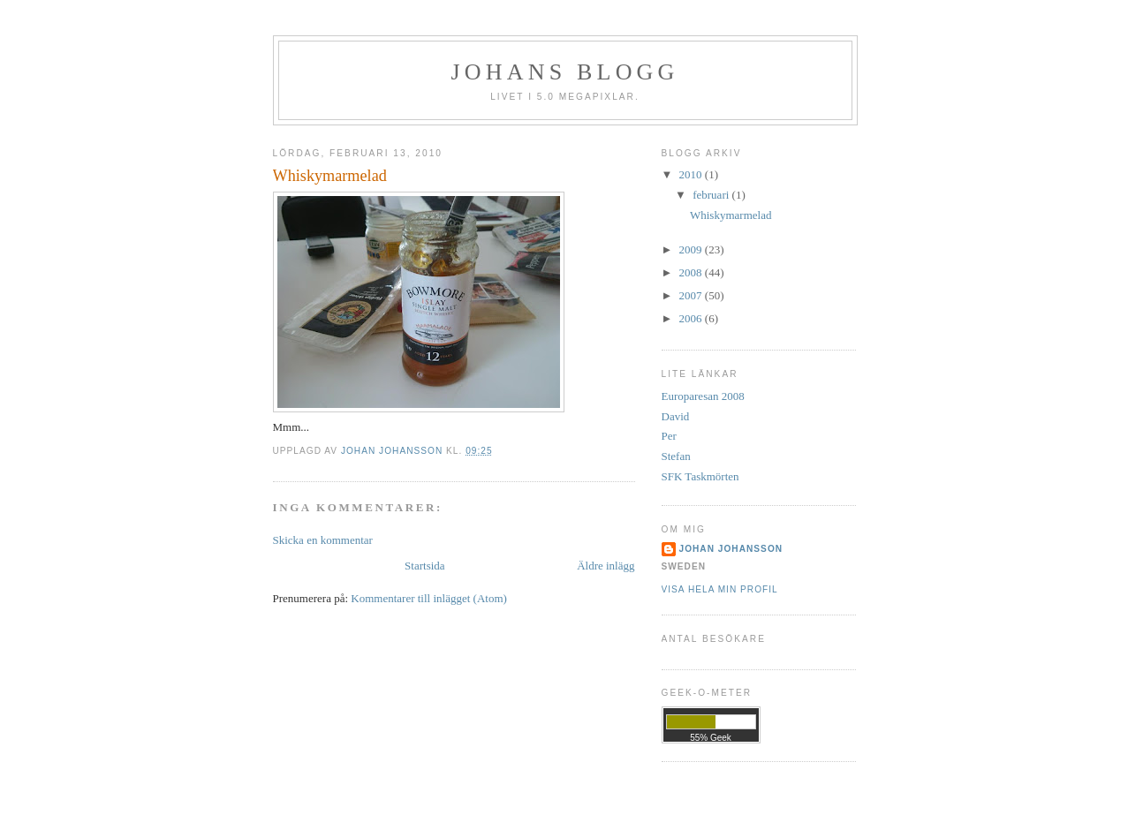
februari (712, 194)
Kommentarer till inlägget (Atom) (429, 598)
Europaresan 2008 (703, 396)
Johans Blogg (564, 72)
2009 (692, 249)
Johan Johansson (731, 549)
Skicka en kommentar (323, 540)
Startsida (425, 565)
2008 (692, 272)
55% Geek (710, 738)
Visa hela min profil (720, 589)
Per (669, 435)
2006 (692, 318)
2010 (692, 174)
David (676, 416)
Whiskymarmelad (730, 215)
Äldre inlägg (605, 565)
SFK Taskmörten (700, 476)
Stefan (676, 456)
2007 (692, 295)
